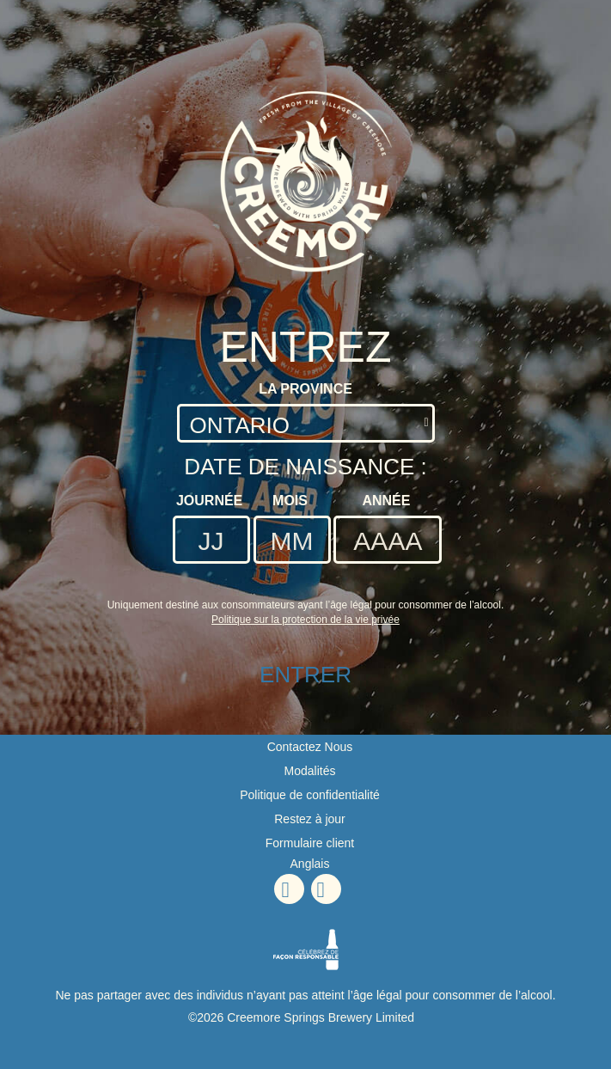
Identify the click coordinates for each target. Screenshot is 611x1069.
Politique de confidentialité (310, 795)
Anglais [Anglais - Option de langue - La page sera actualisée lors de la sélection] (310, 863)
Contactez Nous (310, 747)
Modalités (310, 771)
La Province (305, 389)
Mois (290, 500)
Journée (209, 500)
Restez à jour (309, 819)
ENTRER (305, 674)
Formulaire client (310, 843)
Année (386, 500)
